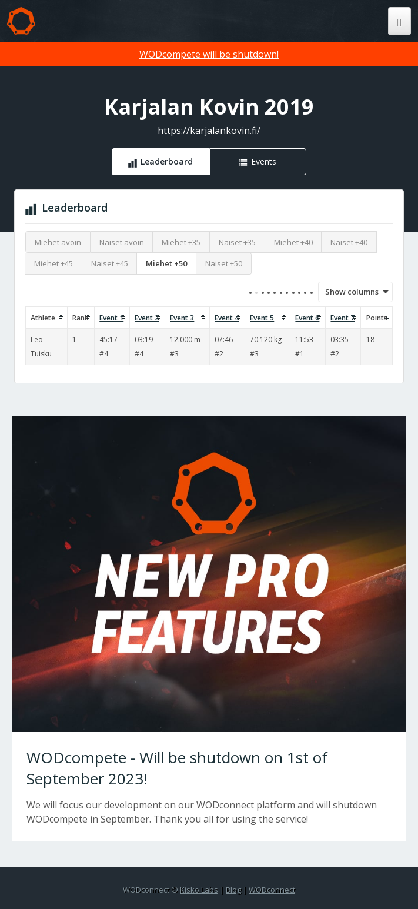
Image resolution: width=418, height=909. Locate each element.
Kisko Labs (199, 889)
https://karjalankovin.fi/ (209, 130)
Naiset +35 (237, 242)
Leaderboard (167, 161)
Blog (233, 889)
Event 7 (342, 318)
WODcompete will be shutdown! (209, 54)
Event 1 (111, 318)
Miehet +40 (293, 242)
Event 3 (182, 318)
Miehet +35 (181, 242)
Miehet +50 (166, 263)
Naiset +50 (223, 263)
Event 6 (307, 318)
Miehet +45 (53, 263)
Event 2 (147, 318)
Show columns (348, 291)
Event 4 (227, 318)
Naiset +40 (348, 242)
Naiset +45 (109, 263)
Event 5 (262, 318)
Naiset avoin (121, 242)
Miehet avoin (58, 242)
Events (263, 161)
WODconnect (272, 889)
